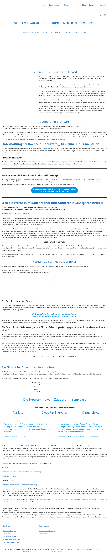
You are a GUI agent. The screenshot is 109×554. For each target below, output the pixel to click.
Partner (98, 549)
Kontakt (103, 5)
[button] (100, 15)
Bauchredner (43, 534)
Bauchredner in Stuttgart (47, 531)
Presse (93, 5)
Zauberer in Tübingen (9, 476)
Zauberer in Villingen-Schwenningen (30, 472)
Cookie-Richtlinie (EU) (87, 549)
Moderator (14, 235)
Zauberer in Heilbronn (9, 472)
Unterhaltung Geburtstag (12, 539)
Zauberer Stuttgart (9, 531)
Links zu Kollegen (57, 551)
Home (44, 5)
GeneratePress (27, 551)
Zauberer (6, 534)
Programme (56, 5)
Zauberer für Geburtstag (11, 542)
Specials (69, 5)
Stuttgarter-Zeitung (40, 209)
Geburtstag (46, 149)
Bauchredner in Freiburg (28, 485)
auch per (54, 190)
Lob (77, 5)
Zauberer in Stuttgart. (92, 76)
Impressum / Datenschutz (58, 549)
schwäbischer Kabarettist (10, 485)
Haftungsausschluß (73, 549)
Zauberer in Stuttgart (10, 537)
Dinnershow (90, 412)
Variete (18, 412)
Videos (84, 5)
